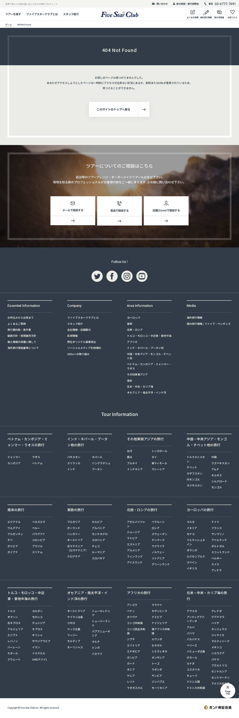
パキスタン (73, 458)
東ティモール (159, 464)
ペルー (36, 528)
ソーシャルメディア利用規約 (84, 348)
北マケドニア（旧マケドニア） (77, 549)
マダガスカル (135, 688)
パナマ (215, 660)
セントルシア (219, 672)
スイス (215, 565)
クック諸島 (73, 630)
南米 (129, 381)
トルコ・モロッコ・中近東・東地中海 (149, 336)
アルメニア (133, 551)
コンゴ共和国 (135, 623)
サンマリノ (217, 535)
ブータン (97, 470)
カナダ (191, 664)
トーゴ (155, 664)
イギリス (192, 569)
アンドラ (216, 571)
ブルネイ (132, 464)
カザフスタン (194, 474)
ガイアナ (12, 553)
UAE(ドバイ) (39, 660)
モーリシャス (75, 648)
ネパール (97, 458)
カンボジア (14, 464)
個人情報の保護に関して (21, 342)
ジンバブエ (158, 682)
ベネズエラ (38, 522)
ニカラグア (217, 654)
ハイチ (215, 623)
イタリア (192, 528)
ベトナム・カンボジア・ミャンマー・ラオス (149, 367)
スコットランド (220, 553)
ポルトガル (217, 547)
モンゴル (216, 488)
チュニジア (38, 623)
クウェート (14, 660)
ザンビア (157, 676)
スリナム (37, 553)
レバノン (12, 642)
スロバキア (98, 559)
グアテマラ (217, 618)
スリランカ (73, 464)
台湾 (129, 452)
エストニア (133, 545)
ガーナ (131, 664)
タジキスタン (194, 486)
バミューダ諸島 (196, 652)
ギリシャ (37, 636)
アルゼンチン (15, 535)
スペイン (192, 563)
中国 (214, 458)
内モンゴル (193, 480)
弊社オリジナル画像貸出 (81, 342)
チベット (192, 468)
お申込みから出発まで (20, 318)
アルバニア (98, 528)
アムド (215, 470)
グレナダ (216, 611)
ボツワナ (132, 618)
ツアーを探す (13, 14)
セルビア (97, 522)
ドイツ (215, 522)
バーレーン (13, 648)
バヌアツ (97, 654)
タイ (154, 458)
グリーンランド (161, 565)
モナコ (191, 535)
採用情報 (72, 336)
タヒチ (96, 642)
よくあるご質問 (16, 324)
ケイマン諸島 (75, 618)
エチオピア (133, 652)
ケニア (131, 676)
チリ (10, 541)
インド (71, 470)
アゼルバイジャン (136, 525)
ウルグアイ (13, 528)
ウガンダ (157, 670)
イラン (36, 648)
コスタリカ (193, 670)
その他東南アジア (137, 375)
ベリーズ (192, 646)
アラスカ (192, 611)
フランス (216, 528)
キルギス (216, 476)
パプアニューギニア (101, 634)
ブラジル (37, 547)
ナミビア (157, 618)
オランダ (192, 551)
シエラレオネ (159, 652)
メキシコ (216, 648)
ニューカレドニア (101, 613)
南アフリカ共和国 (161, 632)
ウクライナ (158, 547)
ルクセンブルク (196, 557)
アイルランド (219, 541)
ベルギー (216, 559)
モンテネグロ (100, 535)
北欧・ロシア (135, 330)
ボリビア (12, 547)
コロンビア (38, 541)
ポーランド (73, 528)
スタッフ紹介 (71, 14)
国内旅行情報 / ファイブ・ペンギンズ (209, 324)
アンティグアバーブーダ (195, 620)
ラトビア (132, 539)
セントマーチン (220, 678)
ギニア (131, 670)
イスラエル (38, 654)
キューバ (192, 676)
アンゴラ (132, 605)
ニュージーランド (101, 624)
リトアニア (158, 559)
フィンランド (135, 557)
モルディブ (73, 642)
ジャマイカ (217, 636)
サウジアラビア (41, 642)
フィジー (72, 636)
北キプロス (14, 623)
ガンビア (132, 658)
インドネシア (135, 470)
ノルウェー (158, 553)
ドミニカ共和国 (196, 688)
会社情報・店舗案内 (79, 330)
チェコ (96, 547)
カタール (12, 654)
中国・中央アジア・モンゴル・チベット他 (149, 356)
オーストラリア (76, 611)
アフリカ (132, 342)
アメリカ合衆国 (220, 684)
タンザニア (158, 658)
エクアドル (14, 522)
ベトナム (37, 464)
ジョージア (133, 533)
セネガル (157, 646)
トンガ (96, 648)
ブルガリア (73, 522)
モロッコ (37, 618)
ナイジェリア (159, 623)
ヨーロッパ (133, 318)
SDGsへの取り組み (78, 354)
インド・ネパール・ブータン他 (145, 348)
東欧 (129, 324)
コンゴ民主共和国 (136, 632)
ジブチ (131, 640)
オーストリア (75, 541)
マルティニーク (220, 642)
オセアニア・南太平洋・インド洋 (146, 393)
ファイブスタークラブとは (42, 14)
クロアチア (73, 557)
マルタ (191, 522)
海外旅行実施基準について (23, 348)
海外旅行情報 (194, 318)
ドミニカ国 (193, 682)
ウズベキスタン (220, 464)
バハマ (191, 634)
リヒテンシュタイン (196, 543)
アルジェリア (15, 630)
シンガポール (159, 452)
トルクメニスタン (196, 460)
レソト (131, 682)
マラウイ (157, 605)
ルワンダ (157, 640)
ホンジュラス (219, 630)
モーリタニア (159, 688)
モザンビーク (159, 611)
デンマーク (158, 541)
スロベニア (98, 541)
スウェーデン (159, 535)
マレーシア (158, 470)
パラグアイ (38, 535)
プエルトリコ (219, 666)
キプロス (37, 630)
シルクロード (219, 482)
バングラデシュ (101, 464)
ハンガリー (73, 535)
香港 (129, 458)
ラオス (36, 458)
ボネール (192, 658)
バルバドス (193, 640)
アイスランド (134, 563)
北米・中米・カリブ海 (140, 387)
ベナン (131, 611)
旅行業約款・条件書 (19, 330)
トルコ (11, 611)
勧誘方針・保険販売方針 (21, 336)
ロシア (155, 528)
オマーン (12, 618)
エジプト (12, 636)
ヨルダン (37, 611)
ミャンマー (14, 458)
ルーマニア (98, 553)
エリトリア (133, 646)
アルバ (191, 628)
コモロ (71, 623)
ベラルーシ (158, 522)
